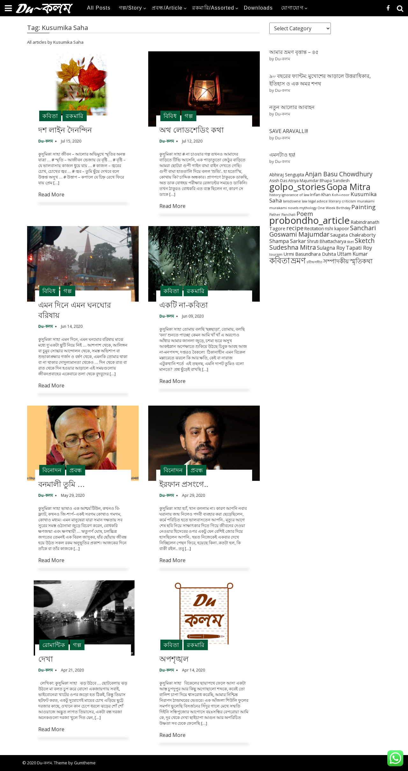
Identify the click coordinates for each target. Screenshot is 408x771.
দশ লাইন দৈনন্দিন (65, 130)
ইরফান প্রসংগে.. (183, 484)
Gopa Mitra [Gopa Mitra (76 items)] (348, 187)
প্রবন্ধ (75, 470)
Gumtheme (85, 763)
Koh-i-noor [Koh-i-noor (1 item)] (341, 195)
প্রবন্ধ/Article (167, 8)
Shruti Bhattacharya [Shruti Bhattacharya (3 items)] (326, 241)
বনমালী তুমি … (61, 484)
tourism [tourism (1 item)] (275, 254)
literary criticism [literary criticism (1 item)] (342, 201)
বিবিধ (170, 116)
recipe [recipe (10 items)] (294, 228)
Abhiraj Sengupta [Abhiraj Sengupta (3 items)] (286, 175)
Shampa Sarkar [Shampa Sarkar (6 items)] (287, 241)
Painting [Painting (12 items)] (363, 207)
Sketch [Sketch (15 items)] (365, 240)
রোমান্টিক (53, 645)
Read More (51, 194)
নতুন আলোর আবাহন (292, 107)
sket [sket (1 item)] (350, 241)
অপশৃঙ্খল (174, 659)
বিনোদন (52, 470)
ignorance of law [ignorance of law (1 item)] (295, 195)
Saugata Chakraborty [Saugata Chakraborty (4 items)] (352, 234)
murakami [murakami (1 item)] (366, 201)
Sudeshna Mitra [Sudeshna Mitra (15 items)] (292, 247)
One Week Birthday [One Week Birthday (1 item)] (333, 208)
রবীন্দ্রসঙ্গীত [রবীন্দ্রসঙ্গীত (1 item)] (314, 262)
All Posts (99, 8)
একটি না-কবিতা (183, 305)
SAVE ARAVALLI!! (288, 131)
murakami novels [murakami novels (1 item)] (283, 208)
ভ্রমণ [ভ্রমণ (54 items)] (298, 260)
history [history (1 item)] (274, 195)
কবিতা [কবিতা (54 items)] (279, 260)
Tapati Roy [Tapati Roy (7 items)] (359, 247)
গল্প (189, 116)
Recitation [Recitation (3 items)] (314, 228)
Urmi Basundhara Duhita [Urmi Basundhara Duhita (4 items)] (309, 254)
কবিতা (50, 116)
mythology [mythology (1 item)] (308, 208)
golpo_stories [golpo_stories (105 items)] (297, 186)
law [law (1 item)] (304, 201)
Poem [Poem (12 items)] (304, 213)
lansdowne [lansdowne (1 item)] (292, 201)
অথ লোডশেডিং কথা (191, 130)
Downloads (258, 8)
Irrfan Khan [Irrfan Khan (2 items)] (320, 194)
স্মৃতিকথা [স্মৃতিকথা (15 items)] (361, 261)
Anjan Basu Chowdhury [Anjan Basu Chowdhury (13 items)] (339, 174)
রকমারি (75, 116)
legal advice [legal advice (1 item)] (318, 201)
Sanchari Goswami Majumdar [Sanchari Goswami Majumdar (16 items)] (322, 231)
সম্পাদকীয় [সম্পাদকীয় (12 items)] (336, 261)
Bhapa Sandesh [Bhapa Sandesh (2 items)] (335, 180)
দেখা (45, 659)
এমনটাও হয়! (282, 154)
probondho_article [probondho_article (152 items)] (309, 220)
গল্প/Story (130, 8)
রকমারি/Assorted (213, 8)
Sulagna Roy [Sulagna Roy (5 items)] (331, 248)
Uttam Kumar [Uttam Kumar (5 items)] (352, 254)
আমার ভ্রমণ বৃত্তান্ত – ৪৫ (293, 51)
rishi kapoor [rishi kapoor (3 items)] (337, 228)
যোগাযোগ (292, 8)
